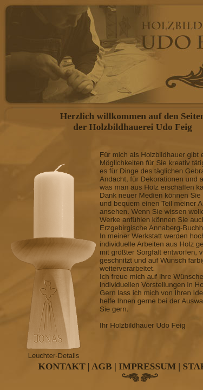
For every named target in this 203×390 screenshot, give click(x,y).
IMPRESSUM (147, 366)
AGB (101, 366)
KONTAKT (62, 366)
